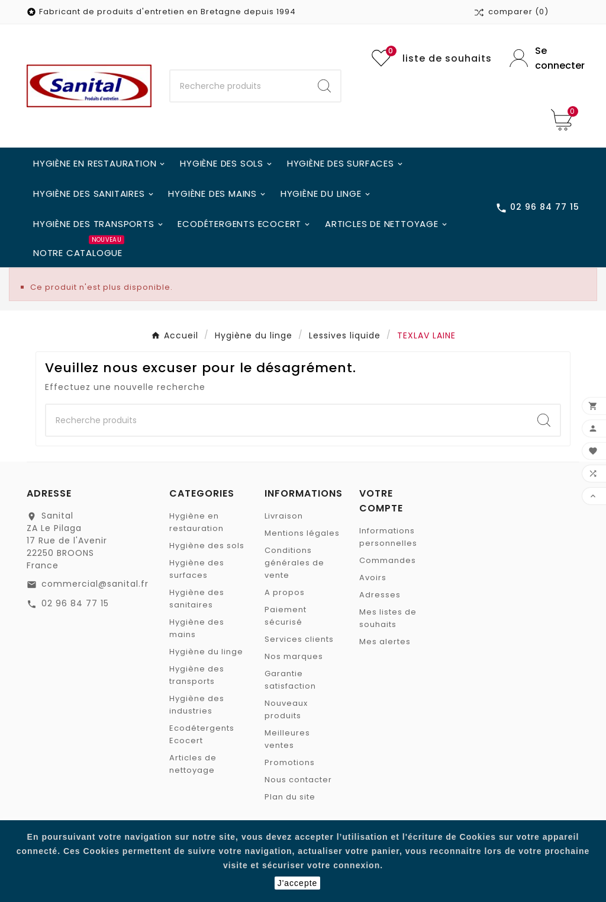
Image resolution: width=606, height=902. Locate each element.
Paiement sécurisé (286, 616)
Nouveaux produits (286, 709)
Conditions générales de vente (294, 563)
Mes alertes (385, 641)
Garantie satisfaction (290, 680)
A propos (285, 592)
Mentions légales (302, 533)
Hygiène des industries (196, 705)
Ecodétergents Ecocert (201, 734)
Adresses (380, 594)
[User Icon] (544, 58)
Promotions (290, 762)
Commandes (387, 560)
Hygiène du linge (206, 651)
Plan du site (290, 796)
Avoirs (372, 577)
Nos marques (294, 656)
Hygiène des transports (196, 675)
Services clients (299, 639)
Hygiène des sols (206, 545)
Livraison (284, 516)
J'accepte (298, 883)
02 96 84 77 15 (75, 603)
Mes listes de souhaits (388, 618)
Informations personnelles (388, 537)
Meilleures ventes (287, 739)
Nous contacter (298, 779)
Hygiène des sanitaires (196, 598)
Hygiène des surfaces (196, 569)
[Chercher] (239, 86)
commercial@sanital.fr (95, 584)
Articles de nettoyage (193, 764)
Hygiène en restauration (196, 522)
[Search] (324, 85)
